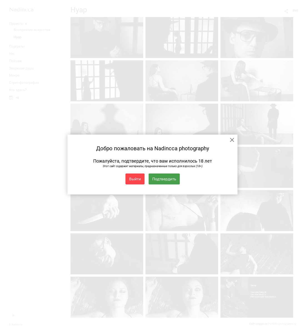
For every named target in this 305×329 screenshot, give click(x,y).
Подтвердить (164, 179)
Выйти (135, 179)
